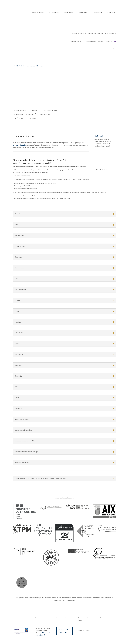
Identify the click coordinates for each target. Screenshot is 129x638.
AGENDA (101, 42)
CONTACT (109, 42)
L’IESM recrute (97, 12)
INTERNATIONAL (76, 42)
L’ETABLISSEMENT (78, 33)
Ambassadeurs (68, 12)
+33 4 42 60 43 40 (38, 12)
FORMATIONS (109, 33)
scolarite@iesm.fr (104, 146)
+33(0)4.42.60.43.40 (44, 633)
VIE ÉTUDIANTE (91, 42)
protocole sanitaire (63, 631)
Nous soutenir (83, 12)
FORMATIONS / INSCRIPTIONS (24, 114)
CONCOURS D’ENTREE (95, 33)
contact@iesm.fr (54, 12)
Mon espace (111, 12)
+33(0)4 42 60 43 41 (103, 144)
